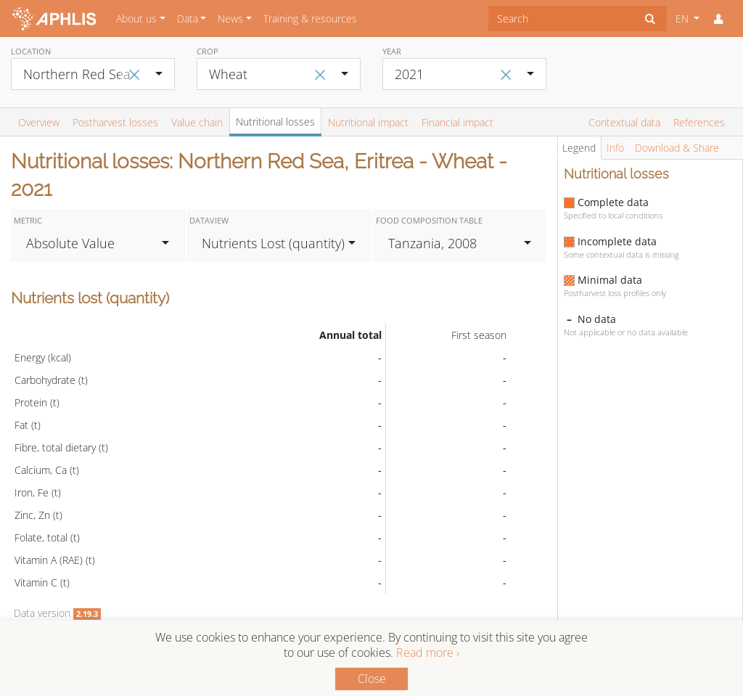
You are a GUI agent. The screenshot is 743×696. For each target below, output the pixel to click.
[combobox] (561, 18)
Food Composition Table (429, 220)
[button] (718, 18)
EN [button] (683, 18)
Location (31, 51)
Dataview (209, 220)
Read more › (427, 652)
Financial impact (457, 122)
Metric (28, 220)
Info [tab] (615, 148)
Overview (38, 122)
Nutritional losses (275, 121)
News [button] (230, 18)
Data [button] (187, 18)
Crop (207, 51)
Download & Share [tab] (677, 148)
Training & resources (310, 18)
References (699, 122)
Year (391, 51)
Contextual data (624, 122)
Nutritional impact (368, 122)
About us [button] (136, 18)
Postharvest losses (115, 122)
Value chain (197, 122)
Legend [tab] (579, 148)
